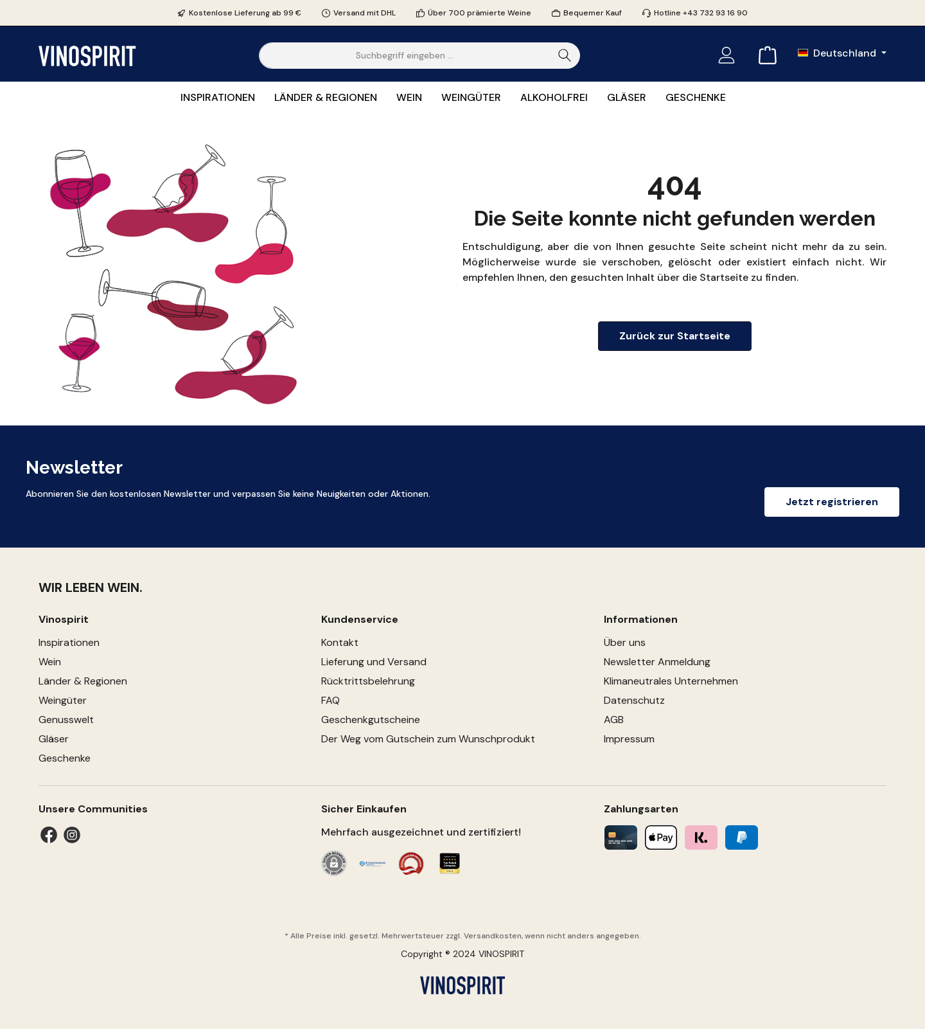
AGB (614, 719)
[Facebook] (49, 835)
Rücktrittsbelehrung (368, 681)
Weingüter (63, 700)
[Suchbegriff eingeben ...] (405, 55)
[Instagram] (72, 835)
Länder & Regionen (83, 681)
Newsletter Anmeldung (657, 661)
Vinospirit (64, 619)
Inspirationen (69, 642)
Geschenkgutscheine (370, 719)
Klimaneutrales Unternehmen (671, 681)
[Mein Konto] (726, 55)
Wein (50, 661)
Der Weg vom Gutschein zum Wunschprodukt (428, 739)
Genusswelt (66, 719)
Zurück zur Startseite (674, 336)
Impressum (629, 739)
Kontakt (339, 642)
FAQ (330, 700)
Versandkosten (493, 936)
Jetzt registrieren (832, 501)
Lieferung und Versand (374, 661)
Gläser (54, 739)
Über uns (625, 642)
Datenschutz (634, 700)
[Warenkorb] (763, 55)
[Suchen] (565, 55)
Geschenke (65, 758)
